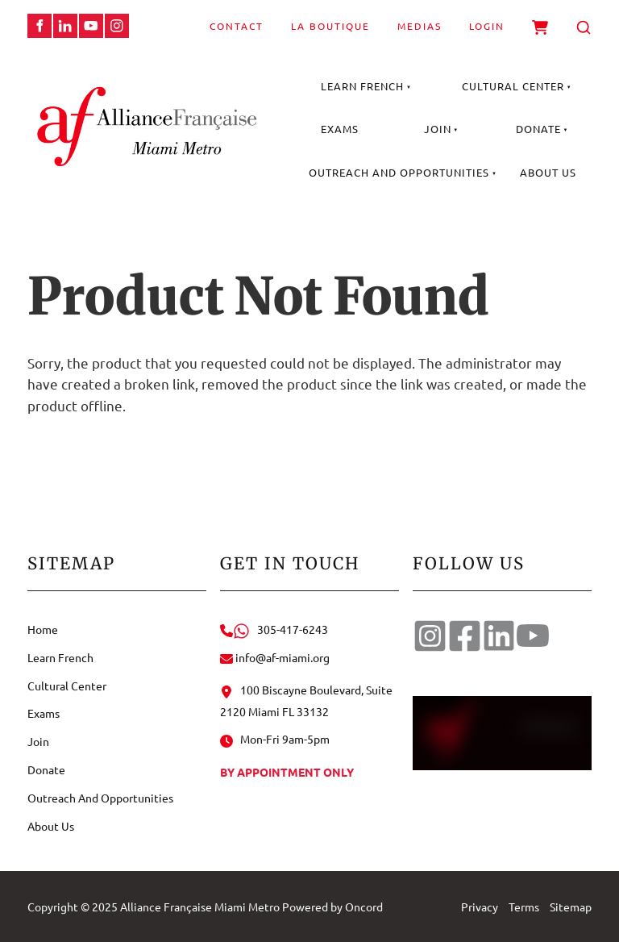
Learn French (362, 86)
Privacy (479, 906)
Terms (524, 906)
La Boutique (330, 25)
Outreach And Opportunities (399, 172)
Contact (237, 25)
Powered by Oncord (332, 906)
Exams (340, 128)
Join (437, 128)
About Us (548, 172)
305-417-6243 (274, 629)
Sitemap (571, 906)
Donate (538, 128)
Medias (419, 25)
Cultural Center (513, 86)
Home (42, 629)
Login (487, 25)
